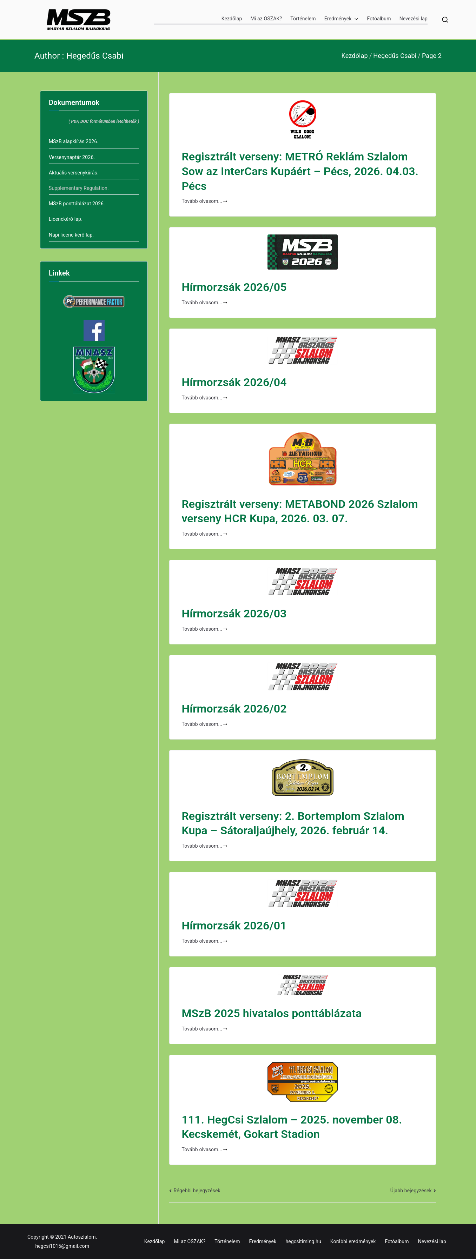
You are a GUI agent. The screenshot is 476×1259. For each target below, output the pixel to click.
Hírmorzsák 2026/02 (233, 708)
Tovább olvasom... (204, 201)
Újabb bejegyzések (411, 1190)
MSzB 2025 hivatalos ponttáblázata (271, 1013)
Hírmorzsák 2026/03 (233, 613)
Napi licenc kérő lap (71, 235)
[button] (354, 18)
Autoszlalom (82, 1237)
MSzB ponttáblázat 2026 (76, 203)
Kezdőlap (232, 18)
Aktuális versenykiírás (73, 172)
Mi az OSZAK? (266, 18)
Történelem (303, 18)
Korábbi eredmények (353, 1241)
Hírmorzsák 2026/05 (233, 287)
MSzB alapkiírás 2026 (73, 141)
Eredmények (341, 18)
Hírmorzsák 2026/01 (233, 925)
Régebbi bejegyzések (197, 1190)
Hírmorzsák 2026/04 (233, 382)
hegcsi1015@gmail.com (62, 1246)
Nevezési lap (413, 18)
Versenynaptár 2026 (71, 157)
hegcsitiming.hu (303, 1241)
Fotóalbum (379, 18)
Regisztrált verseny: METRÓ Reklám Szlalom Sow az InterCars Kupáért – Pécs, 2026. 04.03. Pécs (299, 171)
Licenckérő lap (65, 219)
